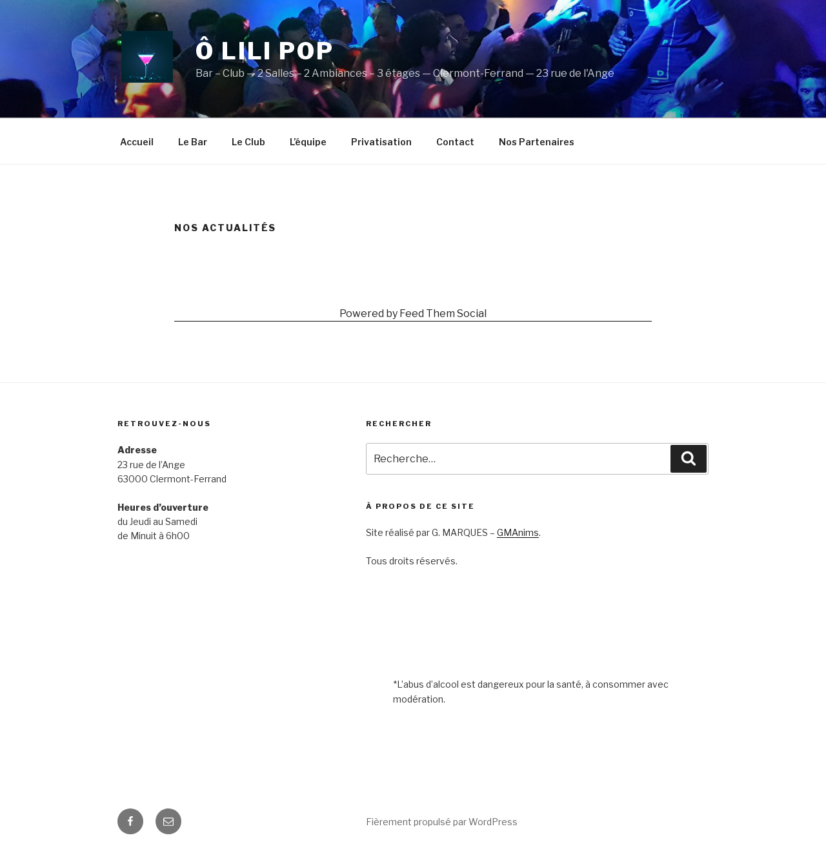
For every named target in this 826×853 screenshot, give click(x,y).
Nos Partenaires (536, 141)
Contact (455, 141)
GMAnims (518, 532)
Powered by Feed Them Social (413, 313)
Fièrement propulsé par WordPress (442, 821)
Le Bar (192, 141)
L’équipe (308, 141)
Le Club (248, 141)
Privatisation (381, 141)
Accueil (137, 141)
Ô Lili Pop (265, 51)
